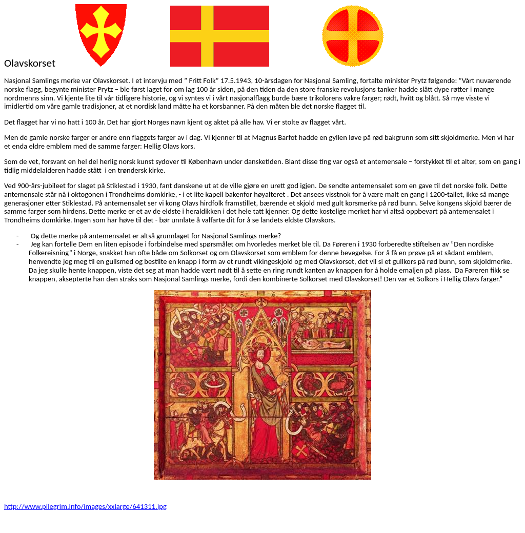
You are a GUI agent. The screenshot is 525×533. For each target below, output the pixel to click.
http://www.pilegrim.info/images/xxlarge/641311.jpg (85, 506)
